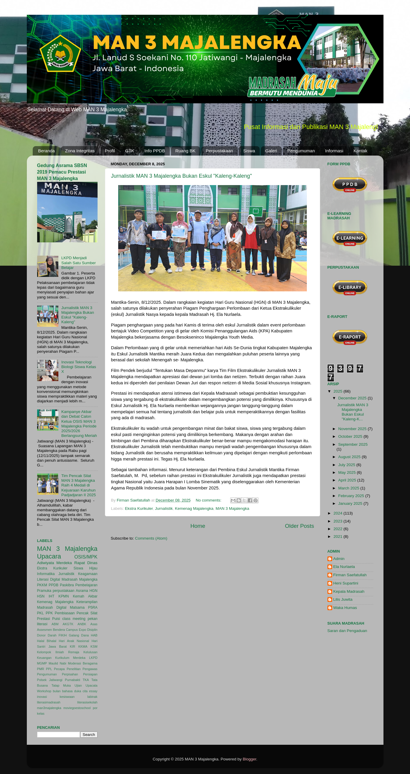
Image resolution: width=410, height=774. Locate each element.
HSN (41, 596)
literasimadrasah (48, 702)
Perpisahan (70, 674)
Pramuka (44, 591)
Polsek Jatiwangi (49, 680)
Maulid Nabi (57, 663)
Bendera (59, 629)
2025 (338, 391)
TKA (86, 680)
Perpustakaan (219, 150)
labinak (92, 696)
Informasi (334, 150)
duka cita (81, 691)
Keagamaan (87, 574)
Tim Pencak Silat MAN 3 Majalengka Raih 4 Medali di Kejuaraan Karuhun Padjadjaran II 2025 (78, 485)
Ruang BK (185, 150)
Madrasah (70, 579)
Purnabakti (72, 680)
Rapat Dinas (86, 563)
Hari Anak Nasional (74, 641)
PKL (40, 613)
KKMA (83, 646)
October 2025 (351, 436)
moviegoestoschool (76, 708)
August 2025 (350, 457)
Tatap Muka (61, 685)
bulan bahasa (63, 691)
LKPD (93, 657)
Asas (94, 624)
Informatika (46, 574)
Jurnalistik (164, 508)
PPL (49, 669)
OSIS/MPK (85, 556)
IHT (52, 596)
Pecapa (59, 669)
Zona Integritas (80, 150)
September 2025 (353, 444)
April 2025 (348, 480)
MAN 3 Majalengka (232, 508)
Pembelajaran (86, 585)
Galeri (271, 150)
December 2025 (353, 398)
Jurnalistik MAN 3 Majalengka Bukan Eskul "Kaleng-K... (352, 412)
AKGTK (67, 624)
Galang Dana (79, 635)
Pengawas (90, 669)
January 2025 (351, 503)
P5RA (93, 607)
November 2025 (353, 429)
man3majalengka (49, 708)
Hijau (93, 568)
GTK (129, 150)
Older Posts (299, 526)
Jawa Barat (57, 646)
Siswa (249, 150)
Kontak (360, 150)
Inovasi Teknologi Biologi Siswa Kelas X (78, 367)
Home (197, 526)
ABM (55, 624)
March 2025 (349, 488)
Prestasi (43, 619)
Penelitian (73, 669)
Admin (339, 558)
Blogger (249, 759)
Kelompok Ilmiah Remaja (58, 652)
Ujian (78, 685)
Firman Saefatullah (350, 575)
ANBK (82, 624)
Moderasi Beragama (83, 663)
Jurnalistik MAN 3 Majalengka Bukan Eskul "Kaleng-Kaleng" (181, 176)
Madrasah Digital (52, 607)
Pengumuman (301, 150)
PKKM (42, 585)
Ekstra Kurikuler (139, 508)
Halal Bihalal (47, 641)
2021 (338, 536)
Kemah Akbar (85, 596)
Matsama (77, 607)
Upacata (91, 685)
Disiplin (92, 629)
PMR (40, 669)
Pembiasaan (65, 613)
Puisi (56, 619)
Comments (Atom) (151, 538)
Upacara (49, 556)
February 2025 (351, 496)
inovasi (42, 696)
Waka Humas (345, 607)
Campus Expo (76, 629)
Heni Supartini (345, 583)
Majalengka (88, 579)
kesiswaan (67, 696)
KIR (72, 646)
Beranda (46, 150)
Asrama (82, 591)
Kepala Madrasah (349, 591)
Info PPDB (154, 150)
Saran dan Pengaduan (347, 630)
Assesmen (44, 629)
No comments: (209, 500)
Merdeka (64, 563)
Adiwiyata (45, 563)
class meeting (73, 619)
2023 (338, 521)
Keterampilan (87, 602)
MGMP (42, 663)
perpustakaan (64, 591)
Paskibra (67, 585)
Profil (110, 150)
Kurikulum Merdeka (70, 657)
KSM (93, 646)
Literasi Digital (48, 579)
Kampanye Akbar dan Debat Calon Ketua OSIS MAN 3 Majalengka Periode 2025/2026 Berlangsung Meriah (79, 423)
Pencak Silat (87, 613)
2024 (338, 513)
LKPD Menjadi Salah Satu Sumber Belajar (78, 263)
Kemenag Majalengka (194, 508)
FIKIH (63, 635)
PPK (49, 613)
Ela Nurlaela (344, 566)
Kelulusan (90, 652)
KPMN (63, 596)
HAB (94, 635)
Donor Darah (47, 635)
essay (93, 691)
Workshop (44, 691)
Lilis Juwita (343, 599)
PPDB (53, 585)
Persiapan (90, 674)
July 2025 (347, 465)
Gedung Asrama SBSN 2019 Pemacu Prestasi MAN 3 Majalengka (62, 172)
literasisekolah (87, 702)
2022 (338, 529)
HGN (94, 591)
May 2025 (347, 472)
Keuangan (44, 657)
